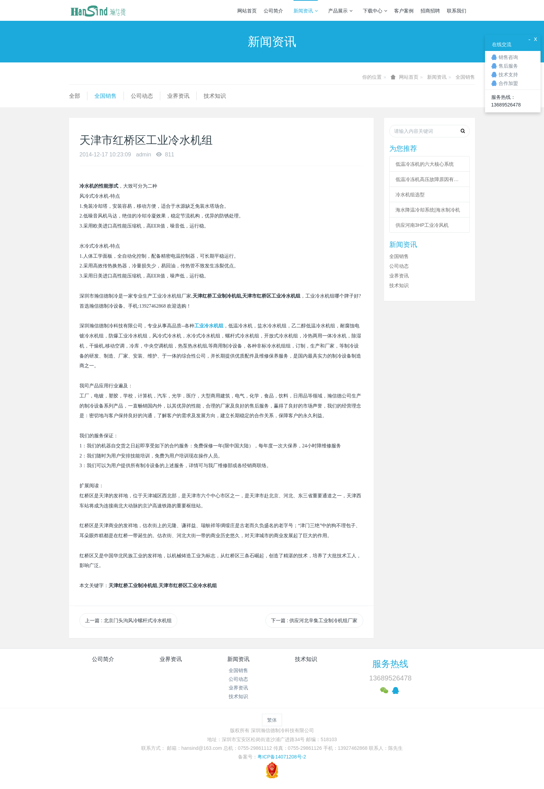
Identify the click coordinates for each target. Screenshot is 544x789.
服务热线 (390, 664)
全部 (74, 96)
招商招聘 (430, 11)
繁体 (272, 720)
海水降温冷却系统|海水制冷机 (428, 210)
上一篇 (128, 620)
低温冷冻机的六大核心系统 (425, 164)
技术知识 (215, 96)
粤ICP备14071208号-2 (281, 757)
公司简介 (273, 11)
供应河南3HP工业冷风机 (422, 225)
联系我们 (456, 11)
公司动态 (142, 96)
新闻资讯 (306, 11)
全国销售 (465, 77)
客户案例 (404, 11)
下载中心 (375, 11)
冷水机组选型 (410, 194)
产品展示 (340, 11)
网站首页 (247, 11)
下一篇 (314, 620)
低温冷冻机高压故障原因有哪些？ (430, 179)
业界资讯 (178, 96)
